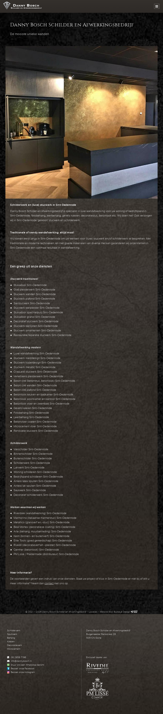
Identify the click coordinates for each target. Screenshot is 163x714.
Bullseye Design (122, 611)
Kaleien (11, 641)
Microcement (14, 648)
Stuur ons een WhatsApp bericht (27, 664)
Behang (11, 637)
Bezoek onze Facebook (22, 668)
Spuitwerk (12, 634)
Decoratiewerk (14, 645)
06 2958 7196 (18, 657)
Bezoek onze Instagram (23, 672)
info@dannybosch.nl (21, 660)
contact (49, 583)
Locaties (93, 611)
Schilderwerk (13, 630)
